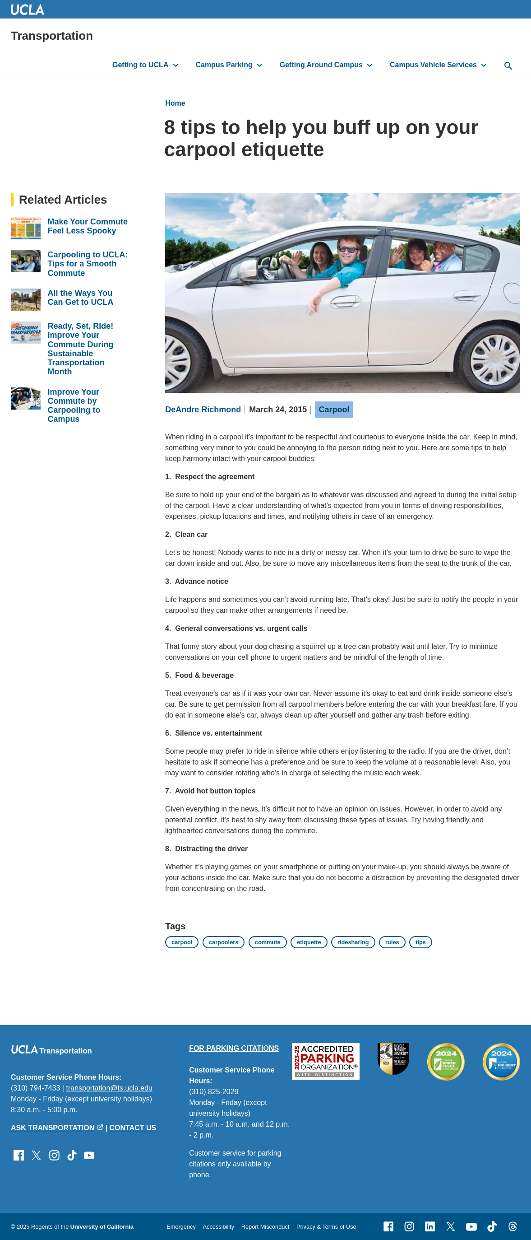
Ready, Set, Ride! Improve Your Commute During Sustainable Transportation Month (81, 349)
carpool (181, 942)
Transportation (52, 36)
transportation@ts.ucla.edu (109, 1088)
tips (421, 942)
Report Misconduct (265, 1226)
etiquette (309, 942)
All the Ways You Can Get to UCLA (81, 298)
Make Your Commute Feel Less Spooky (88, 226)
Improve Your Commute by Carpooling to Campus (74, 405)
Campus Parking (223, 65)
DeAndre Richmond (203, 409)
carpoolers (223, 942)
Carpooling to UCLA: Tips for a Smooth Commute (88, 264)
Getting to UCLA (140, 65)
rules (392, 942)
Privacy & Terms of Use (326, 1226)
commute (268, 942)
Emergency (181, 1226)
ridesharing (353, 942)
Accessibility (218, 1226)
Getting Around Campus (321, 65)
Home (175, 103)
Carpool (334, 409)
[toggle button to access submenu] (175, 65)
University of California (102, 1226)
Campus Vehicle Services (433, 65)
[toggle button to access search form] (508, 66)
